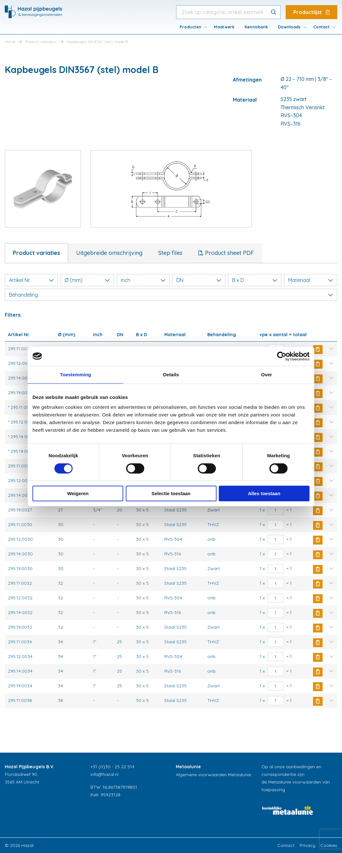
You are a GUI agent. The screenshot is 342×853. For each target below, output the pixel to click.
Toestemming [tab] (75, 374)
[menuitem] (192, 26)
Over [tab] (266, 374)
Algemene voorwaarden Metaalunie (213, 774)
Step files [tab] (170, 253)
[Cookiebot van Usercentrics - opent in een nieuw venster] (282, 356)
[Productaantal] (275, 510)
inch (143, 280)
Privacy (307, 845)
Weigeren (78, 493)
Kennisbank (256, 26)
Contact (321, 26)
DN (198, 280)
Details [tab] (171, 374)
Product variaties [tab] (36, 253)
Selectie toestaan (171, 493)
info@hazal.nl (104, 774)
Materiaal (310, 280)
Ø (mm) (87, 280)
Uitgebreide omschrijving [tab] (109, 253)
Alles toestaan (264, 493)
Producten (190, 26)
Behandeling (171, 295)
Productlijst (311, 12)
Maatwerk (224, 26)
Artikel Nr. (31, 280)
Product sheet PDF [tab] (228, 253)
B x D (254, 280)
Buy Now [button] (318, 349)
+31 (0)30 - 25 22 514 (112, 767)
